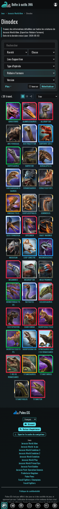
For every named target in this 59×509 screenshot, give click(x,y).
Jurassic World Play (29, 459)
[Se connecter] (55, 4)
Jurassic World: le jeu (29, 446)
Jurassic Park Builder (29, 466)
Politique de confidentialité (29, 491)
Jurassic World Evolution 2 (29, 453)
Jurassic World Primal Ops (29, 463)
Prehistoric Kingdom (29, 473)
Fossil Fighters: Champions (29, 479)
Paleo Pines (29, 476)
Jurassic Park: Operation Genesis (29, 469)
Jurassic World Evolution (29, 456)
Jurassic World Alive (15, 13)
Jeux (3, 13)
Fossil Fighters (29, 483)
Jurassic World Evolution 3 (29, 450)
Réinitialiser (48, 86)
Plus (8, 86)
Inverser (35, 86)
